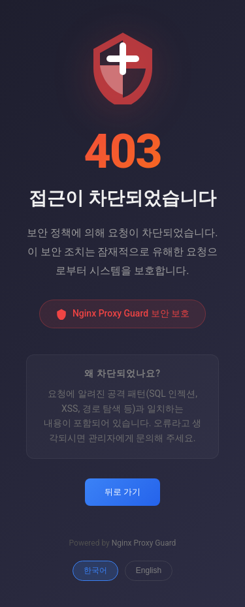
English (148, 570)
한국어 (95, 570)
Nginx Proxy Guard (144, 543)
